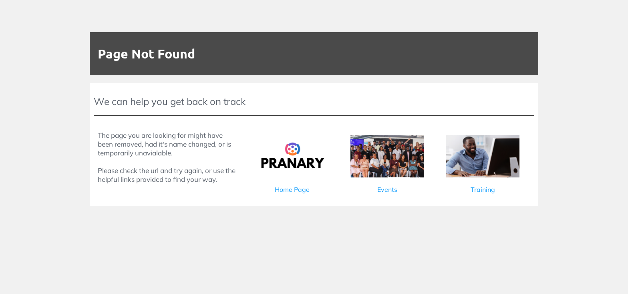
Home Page (292, 189)
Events (387, 189)
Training (483, 189)
